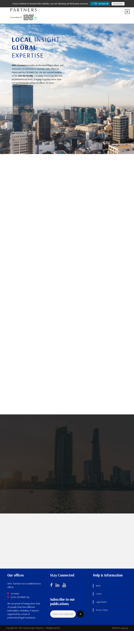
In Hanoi (15, 593)
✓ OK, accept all (99, 3)
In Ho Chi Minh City (20, 597)
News (98, 585)
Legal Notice (101, 602)
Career (99, 593)
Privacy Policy (102, 610)
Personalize (118, 4)
